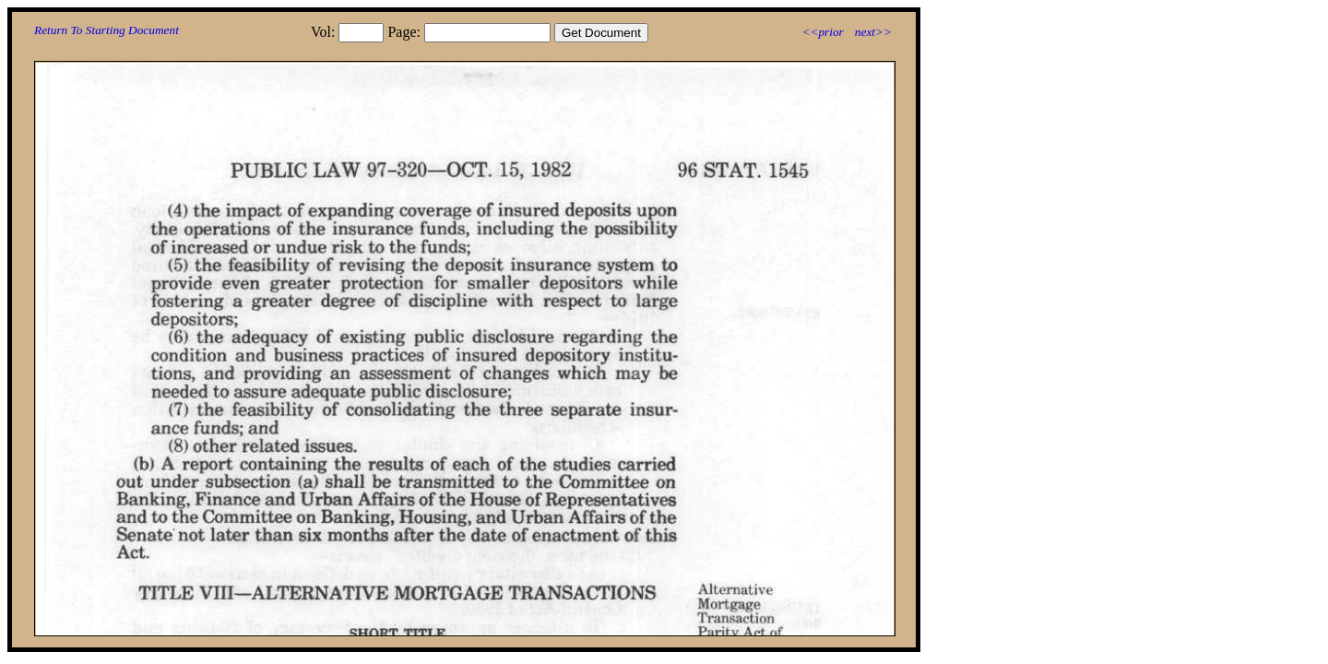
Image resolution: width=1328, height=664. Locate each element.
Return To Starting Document (106, 30)
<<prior (822, 32)
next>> (873, 32)
